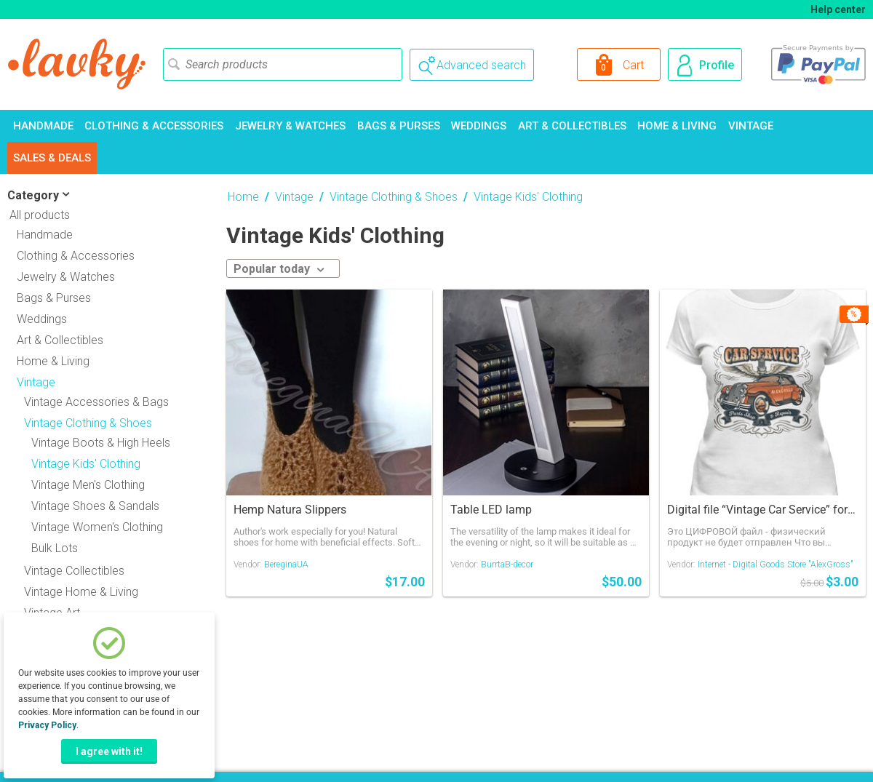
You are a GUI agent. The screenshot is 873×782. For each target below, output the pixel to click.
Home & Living (677, 125)
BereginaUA (286, 564)
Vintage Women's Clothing (97, 527)
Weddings (478, 125)
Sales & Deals (52, 157)
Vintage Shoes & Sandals (95, 506)
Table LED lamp (491, 509)
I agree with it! (109, 751)
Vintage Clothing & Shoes (394, 197)
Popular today (279, 269)
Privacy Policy (47, 725)
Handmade (43, 125)
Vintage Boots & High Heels (100, 443)
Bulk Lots (54, 548)
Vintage (750, 125)
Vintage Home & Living (81, 592)
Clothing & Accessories (153, 125)
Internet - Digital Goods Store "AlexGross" (775, 564)
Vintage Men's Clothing (88, 485)
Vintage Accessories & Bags (96, 402)
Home (243, 197)
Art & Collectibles (572, 125)
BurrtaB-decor (507, 564)
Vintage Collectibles (74, 571)
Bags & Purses (398, 125)
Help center (838, 9)
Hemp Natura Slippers (290, 509)
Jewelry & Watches (290, 125)
